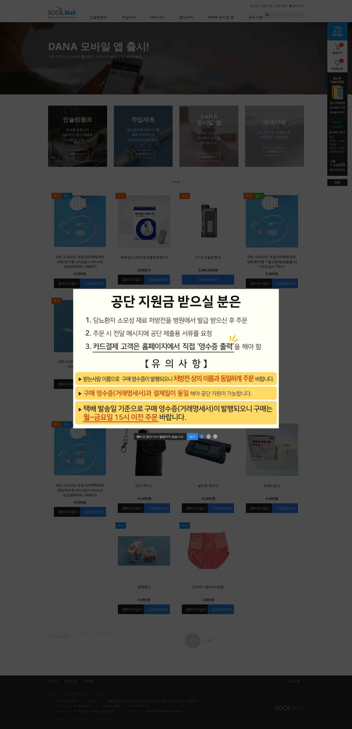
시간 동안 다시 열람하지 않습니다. (160, 436)
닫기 (193, 436)
